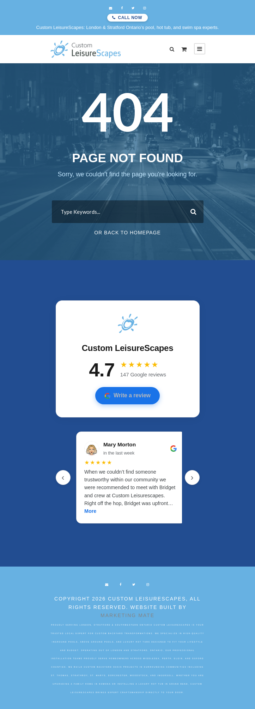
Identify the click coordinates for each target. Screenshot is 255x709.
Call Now (130, 17)
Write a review (127, 395)
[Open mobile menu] (199, 48)
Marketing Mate (127, 615)
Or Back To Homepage (127, 232)
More (90, 511)
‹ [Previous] (63, 477)
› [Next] (192, 477)
